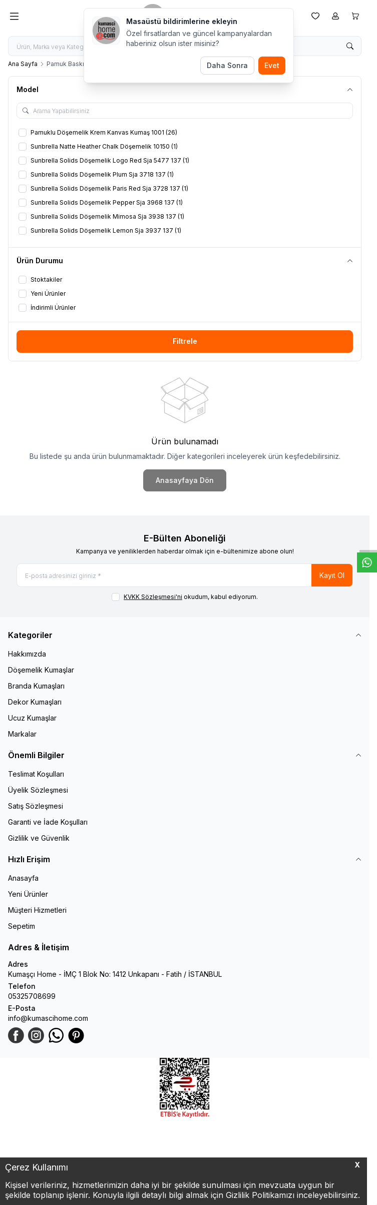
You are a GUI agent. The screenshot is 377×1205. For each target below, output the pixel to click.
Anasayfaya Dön (185, 480)
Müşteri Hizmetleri (37, 910)
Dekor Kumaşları (35, 702)
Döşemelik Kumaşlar (41, 670)
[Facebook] (16, 1035)
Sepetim (21, 926)
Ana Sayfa (23, 64)
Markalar (22, 734)
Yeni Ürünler (28, 894)
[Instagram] (36, 1035)
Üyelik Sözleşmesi (38, 790)
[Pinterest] (76, 1035)
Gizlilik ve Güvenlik (39, 838)
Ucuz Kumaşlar (32, 718)
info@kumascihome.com (48, 1018)
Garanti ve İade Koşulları (48, 822)
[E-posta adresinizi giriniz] (184, 575)
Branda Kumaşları (36, 686)
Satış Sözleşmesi (35, 806)
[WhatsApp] (56, 1035)
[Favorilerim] (315, 16)
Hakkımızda (27, 654)
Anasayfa (23, 878)
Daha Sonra (227, 65)
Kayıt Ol (331, 575)
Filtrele (185, 341)
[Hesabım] (335, 16)
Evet (271, 65)
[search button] (349, 46)
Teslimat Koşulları (36, 774)
